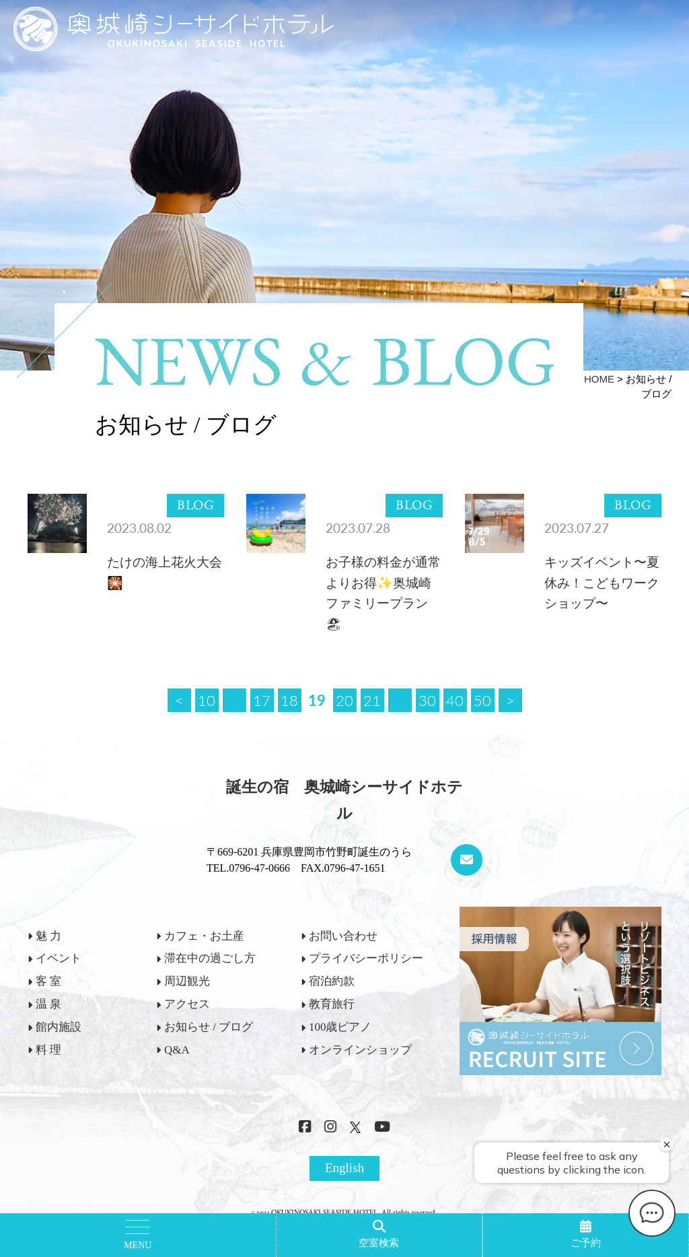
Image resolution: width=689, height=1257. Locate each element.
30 (427, 700)
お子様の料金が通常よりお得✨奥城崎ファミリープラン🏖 (383, 593)
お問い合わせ (343, 936)
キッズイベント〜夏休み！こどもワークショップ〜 (601, 582)
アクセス (187, 1004)
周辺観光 (187, 981)
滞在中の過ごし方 (210, 958)
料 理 (48, 1049)
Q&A (177, 1049)
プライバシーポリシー (366, 958)
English (344, 1168)
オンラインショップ (360, 1049)
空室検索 (379, 1242)
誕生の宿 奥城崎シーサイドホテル (344, 800)
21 (372, 700)
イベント (58, 958)
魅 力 (48, 936)
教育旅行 (332, 1004)
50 (482, 700)
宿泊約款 (332, 981)
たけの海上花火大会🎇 (164, 572)
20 (344, 700)
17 (261, 700)
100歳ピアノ (340, 1027)
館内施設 (58, 1027)
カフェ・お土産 (204, 936)
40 (455, 700)
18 (289, 700)
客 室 (48, 981)
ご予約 (586, 1242)
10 (206, 700)
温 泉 (48, 1004)
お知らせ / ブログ (208, 1027)
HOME (599, 379)
